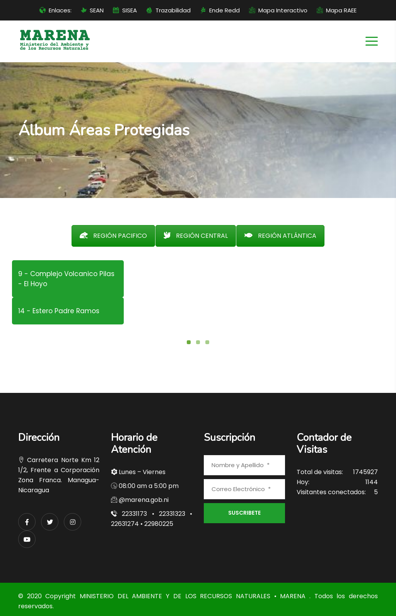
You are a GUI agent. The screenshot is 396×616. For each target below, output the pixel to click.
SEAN (97, 10)
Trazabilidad (173, 10)
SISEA (129, 10)
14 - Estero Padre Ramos (58, 311)
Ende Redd (224, 10)
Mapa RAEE (341, 10)
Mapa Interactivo (282, 10)
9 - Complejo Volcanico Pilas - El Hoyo (66, 278)
